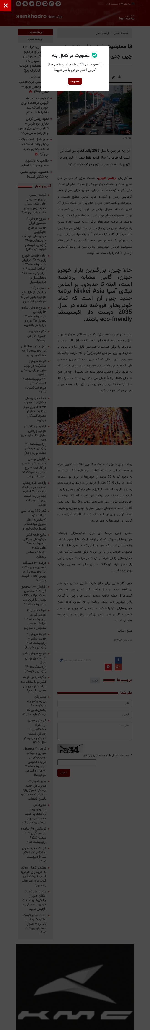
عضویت (75, 81)
